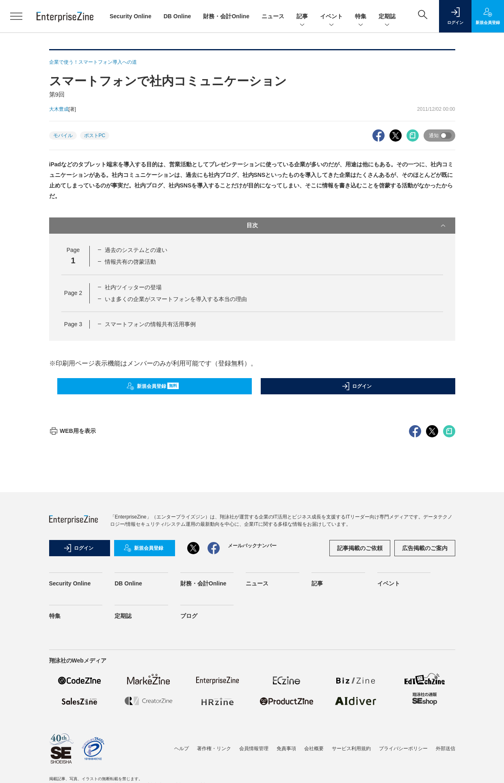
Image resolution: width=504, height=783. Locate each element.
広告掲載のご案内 (425, 694)
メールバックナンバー (252, 692)
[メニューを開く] (16, 16)
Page (73, 293)
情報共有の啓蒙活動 (130, 261)
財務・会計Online (226, 16)
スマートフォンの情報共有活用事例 (150, 324)
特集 (360, 17)
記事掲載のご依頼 (360, 694)
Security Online (130, 16)
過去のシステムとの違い (136, 250)
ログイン (357, 386)
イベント (331, 17)
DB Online (177, 16)
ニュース (273, 16)
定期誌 (387, 17)
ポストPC (95, 135)
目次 (347, 226)
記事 (302, 17)
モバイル (63, 135)
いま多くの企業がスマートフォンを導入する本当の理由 (176, 299)
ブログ (188, 762)
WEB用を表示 (72, 577)
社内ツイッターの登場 (133, 287)
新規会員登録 (152, 386)
